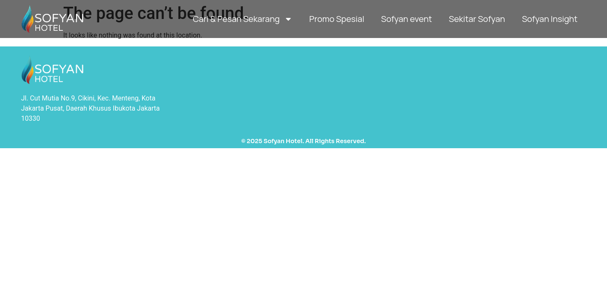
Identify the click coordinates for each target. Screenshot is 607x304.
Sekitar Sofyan (477, 18)
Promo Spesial (336, 18)
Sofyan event (406, 18)
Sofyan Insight (549, 18)
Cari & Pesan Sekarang (242, 19)
